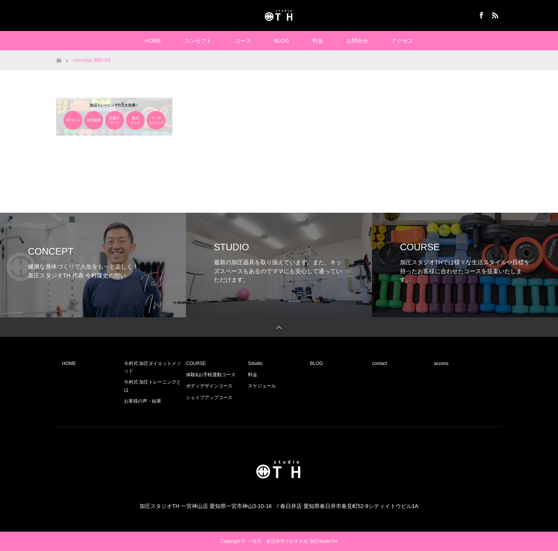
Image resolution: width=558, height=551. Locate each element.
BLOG (281, 41)
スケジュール (262, 386)
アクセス (402, 41)
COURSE (196, 363)
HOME (153, 41)
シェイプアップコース (209, 397)
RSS (494, 14)
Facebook (480, 14)
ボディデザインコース (209, 386)
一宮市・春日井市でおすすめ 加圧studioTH (292, 541)
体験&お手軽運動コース (211, 374)
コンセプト (198, 41)
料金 (317, 41)
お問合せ (357, 41)
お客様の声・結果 (142, 401)
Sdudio (255, 363)
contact (379, 363)
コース (243, 41)
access (441, 363)
